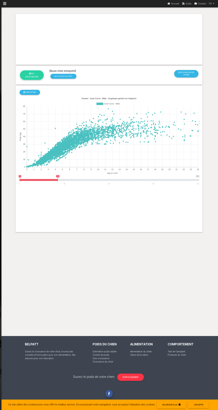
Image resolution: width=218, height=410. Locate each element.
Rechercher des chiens (186, 73)
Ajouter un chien (63, 76)
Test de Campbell (176, 351)
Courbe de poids (101, 355)
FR (210, 4)
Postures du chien (177, 355)
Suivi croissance (101, 358)
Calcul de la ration (139, 355)
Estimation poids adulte (104, 351)
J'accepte (198, 405)
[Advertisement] (109, 39)
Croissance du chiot (103, 361)
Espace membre (130, 377)
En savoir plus (171, 405)
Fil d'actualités (31, 75)
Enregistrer (30, 92)
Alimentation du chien (141, 351)
